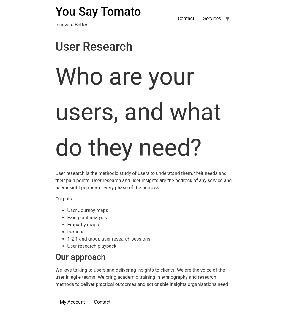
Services (212, 18)
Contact (186, 18)
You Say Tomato (98, 12)
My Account (72, 302)
